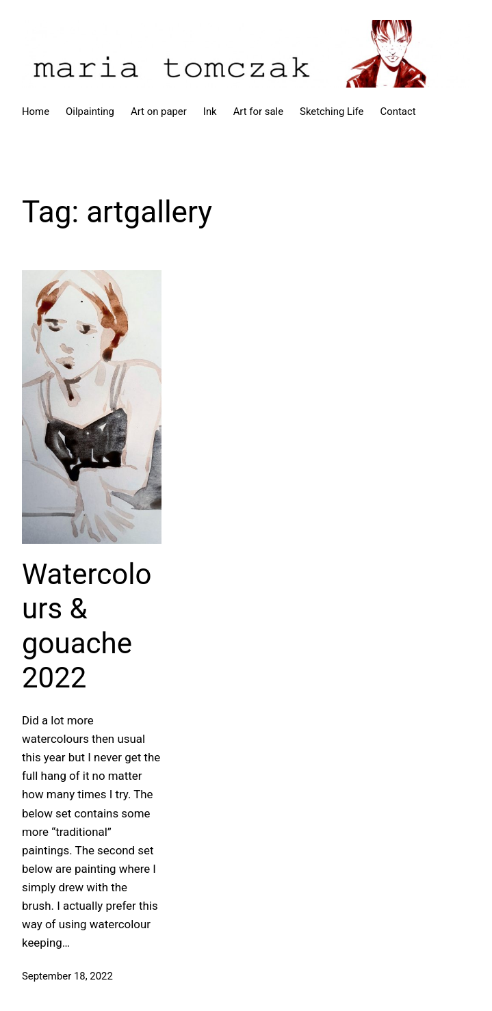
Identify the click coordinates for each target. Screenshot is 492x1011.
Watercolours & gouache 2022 (86, 625)
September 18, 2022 (67, 976)
